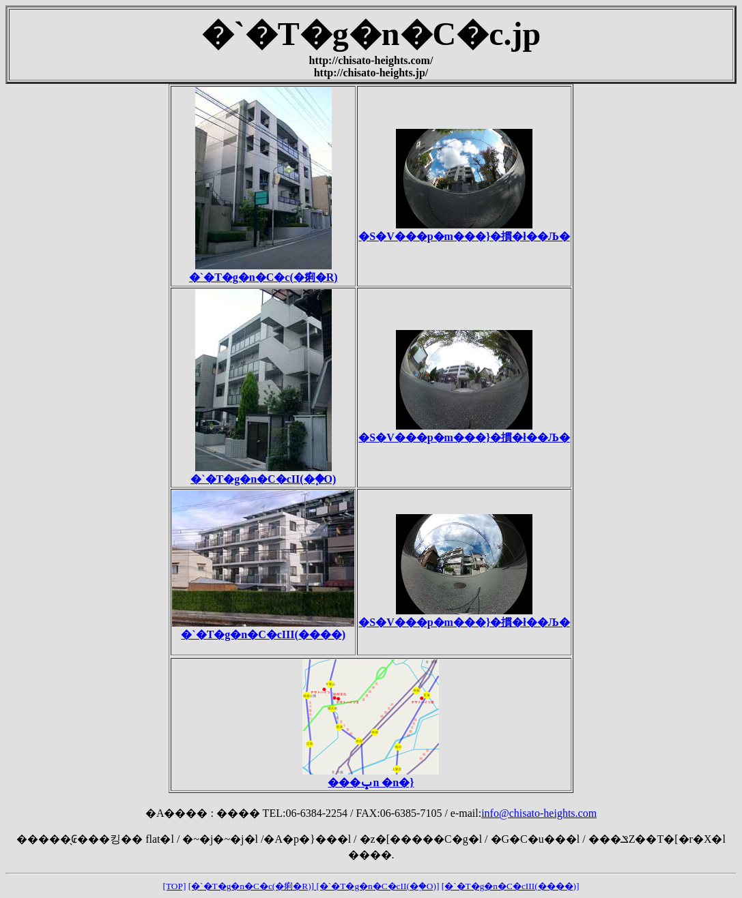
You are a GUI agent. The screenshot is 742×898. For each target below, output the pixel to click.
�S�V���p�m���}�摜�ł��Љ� (463, 230)
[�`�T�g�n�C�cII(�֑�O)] (377, 886)
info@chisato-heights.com (539, 813)
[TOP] (174, 886)
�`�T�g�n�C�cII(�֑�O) (263, 473)
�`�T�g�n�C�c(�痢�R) (263, 271)
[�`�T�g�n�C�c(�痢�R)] (252, 886)
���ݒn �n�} (370, 776)
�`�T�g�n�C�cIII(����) (263, 628)
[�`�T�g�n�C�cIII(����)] (511, 886)
